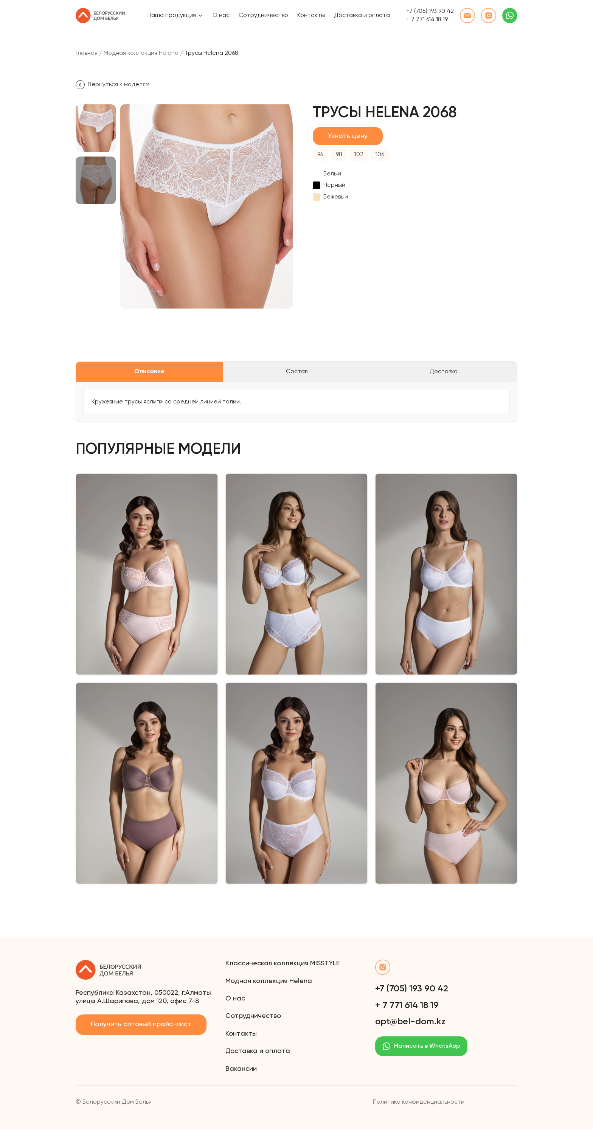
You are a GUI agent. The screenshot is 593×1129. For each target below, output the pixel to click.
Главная (87, 53)
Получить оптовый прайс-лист (141, 1024)
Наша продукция (171, 15)
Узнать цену (348, 136)
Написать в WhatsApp (421, 1046)
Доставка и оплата (362, 15)
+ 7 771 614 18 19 (427, 20)
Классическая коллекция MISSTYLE (282, 963)
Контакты (311, 15)
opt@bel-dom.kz (410, 1021)
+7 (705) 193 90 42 (430, 11)
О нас (221, 15)
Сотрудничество (263, 15)
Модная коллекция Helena (141, 53)
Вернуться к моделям (112, 84)
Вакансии (241, 1068)
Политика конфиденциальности (418, 1102)
